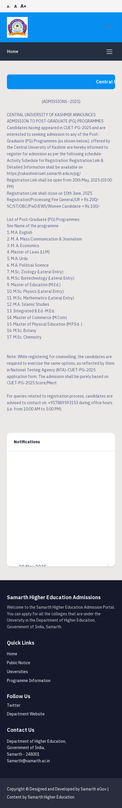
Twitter (13, 705)
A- (9, 7)
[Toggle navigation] (109, 27)
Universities (17, 671)
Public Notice (18, 662)
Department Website (26, 714)
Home (12, 51)
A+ (23, 6)
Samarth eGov (93, 789)
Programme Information (28, 680)
